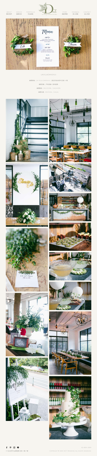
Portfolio (30, 13)
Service (19, 13)
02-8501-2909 (86, 447)
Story (64, 13)
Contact (87, 13)
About (9, 13)
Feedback (75, 13)
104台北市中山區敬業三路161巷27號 (17, 451)
